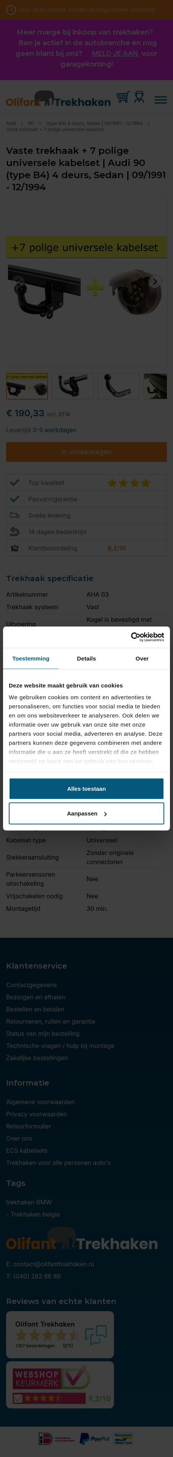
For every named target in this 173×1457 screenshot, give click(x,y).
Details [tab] (86, 658)
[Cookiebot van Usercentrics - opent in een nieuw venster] (131, 637)
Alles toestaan (86, 788)
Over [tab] (142, 658)
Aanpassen (87, 813)
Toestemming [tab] (31, 658)
